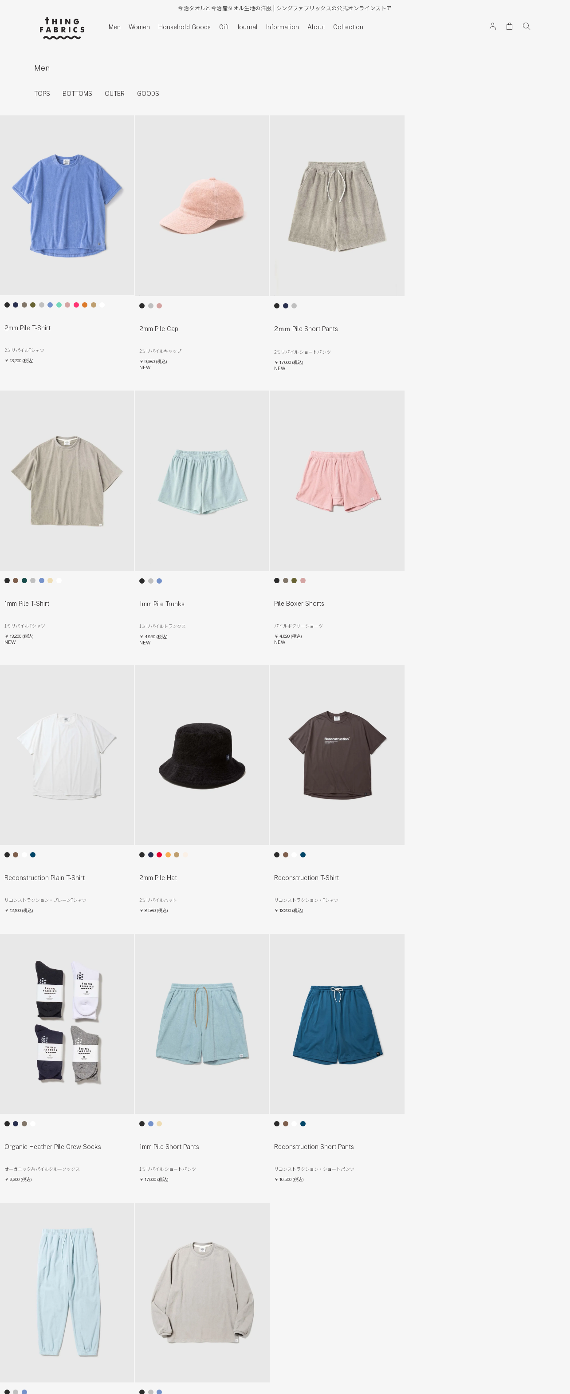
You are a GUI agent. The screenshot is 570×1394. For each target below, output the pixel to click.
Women (139, 27)
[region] (285, 94)
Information (282, 27)
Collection (348, 27)
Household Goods (184, 27)
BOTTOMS (77, 94)
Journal (247, 27)
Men (115, 27)
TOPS (42, 94)
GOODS (148, 94)
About (316, 27)
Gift (224, 27)
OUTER (115, 94)
